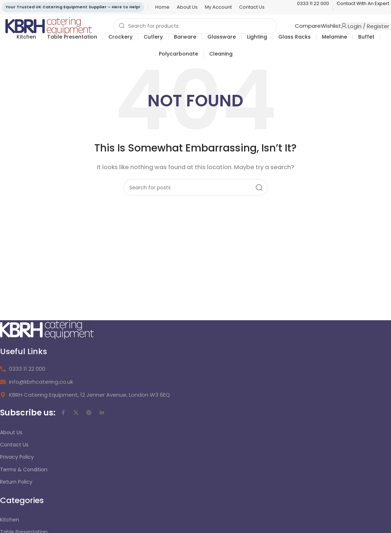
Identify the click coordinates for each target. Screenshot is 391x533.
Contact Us (14, 444)
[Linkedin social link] (101, 412)
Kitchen (9, 519)
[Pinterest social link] (89, 412)
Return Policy (16, 481)
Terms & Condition (24, 469)
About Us (11, 432)
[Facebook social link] (63, 412)
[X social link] (76, 412)
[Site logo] (48, 25)
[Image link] (47, 329)
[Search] (195, 26)
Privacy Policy (17, 457)
